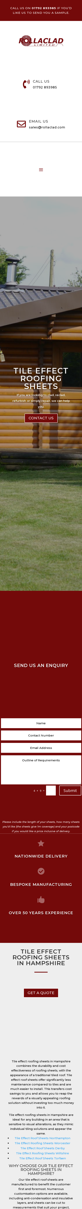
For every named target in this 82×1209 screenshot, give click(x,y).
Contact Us (41, 432)
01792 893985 (45, 87)
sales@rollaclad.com (47, 127)
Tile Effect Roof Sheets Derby (42, 1148)
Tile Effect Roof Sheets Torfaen (42, 1158)
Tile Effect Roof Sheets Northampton (42, 1138)
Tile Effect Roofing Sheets (41, 392)
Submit (70, 790)
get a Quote (41, 993)
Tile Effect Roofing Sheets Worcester (42, 1143)
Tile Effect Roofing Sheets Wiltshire (42, 1153)
